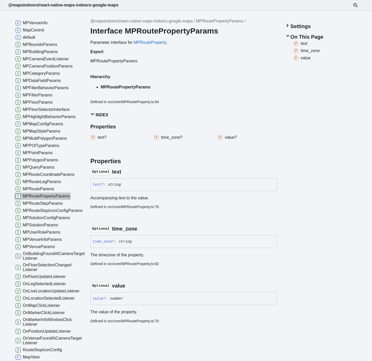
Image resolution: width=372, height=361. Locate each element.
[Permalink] (125, 171)
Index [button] (99, 114)
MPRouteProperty (150, 42)
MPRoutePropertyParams (219, 21)
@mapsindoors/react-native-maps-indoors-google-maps (63, 5)
